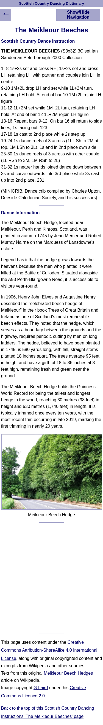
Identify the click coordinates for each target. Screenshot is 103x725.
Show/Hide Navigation (78, 14)
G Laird (41, 687)
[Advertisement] (51, 578)
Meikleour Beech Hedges (68, 673)
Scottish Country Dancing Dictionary (51, 3)
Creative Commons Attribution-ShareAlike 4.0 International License (49, 650)
